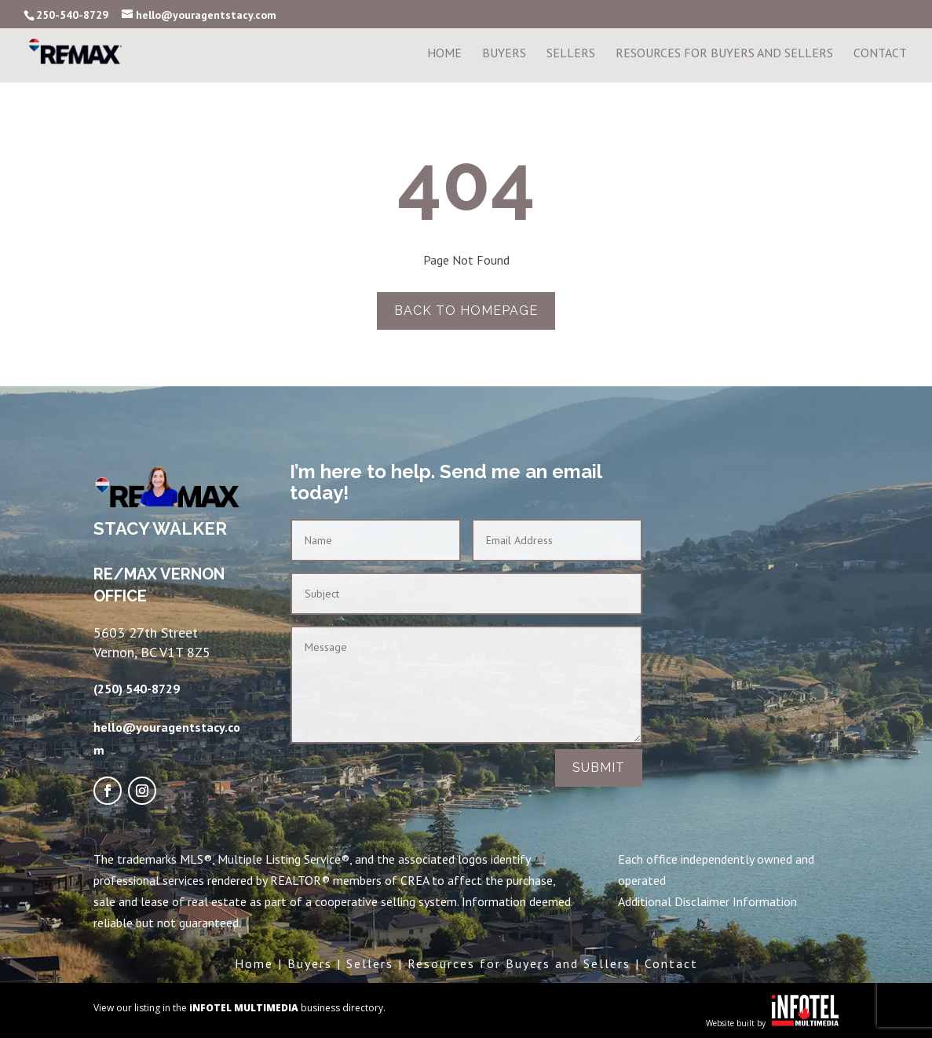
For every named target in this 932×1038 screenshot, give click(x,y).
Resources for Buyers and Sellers (519, 963)
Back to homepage (466, 310)
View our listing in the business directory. (239, 1007)
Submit (598, 767)
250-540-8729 (72, 15)
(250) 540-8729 (136, 688)
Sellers (570, 53)
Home (444, 53)
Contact (880, 53)
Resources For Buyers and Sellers (724, 53)
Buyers (504, 53)
